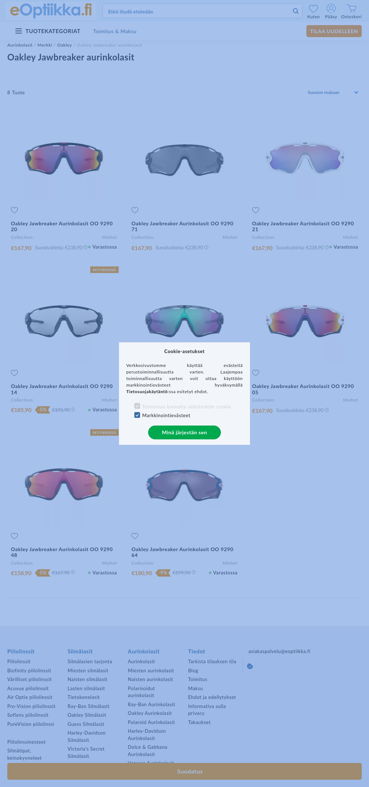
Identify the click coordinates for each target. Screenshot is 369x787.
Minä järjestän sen (184, 432)
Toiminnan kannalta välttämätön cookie (186, 407)
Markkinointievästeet (166, 415)
